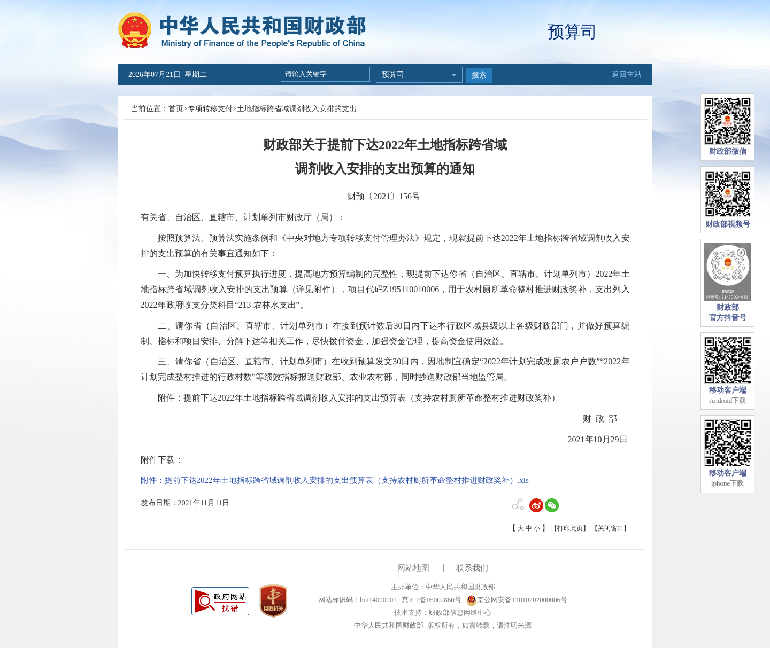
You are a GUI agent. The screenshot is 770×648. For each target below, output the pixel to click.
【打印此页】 (570, 528)
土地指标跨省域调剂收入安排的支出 (297, 109)
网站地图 (413, 568)
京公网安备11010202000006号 (516, 600)
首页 (175, 109)
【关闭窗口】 (610, 528)
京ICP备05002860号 (430, 600)
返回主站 (627, 75)
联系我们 (472, 568)
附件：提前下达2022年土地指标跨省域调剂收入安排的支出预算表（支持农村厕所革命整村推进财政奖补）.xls (335, 480)
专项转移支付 (210, 109)
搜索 (479, 75)
